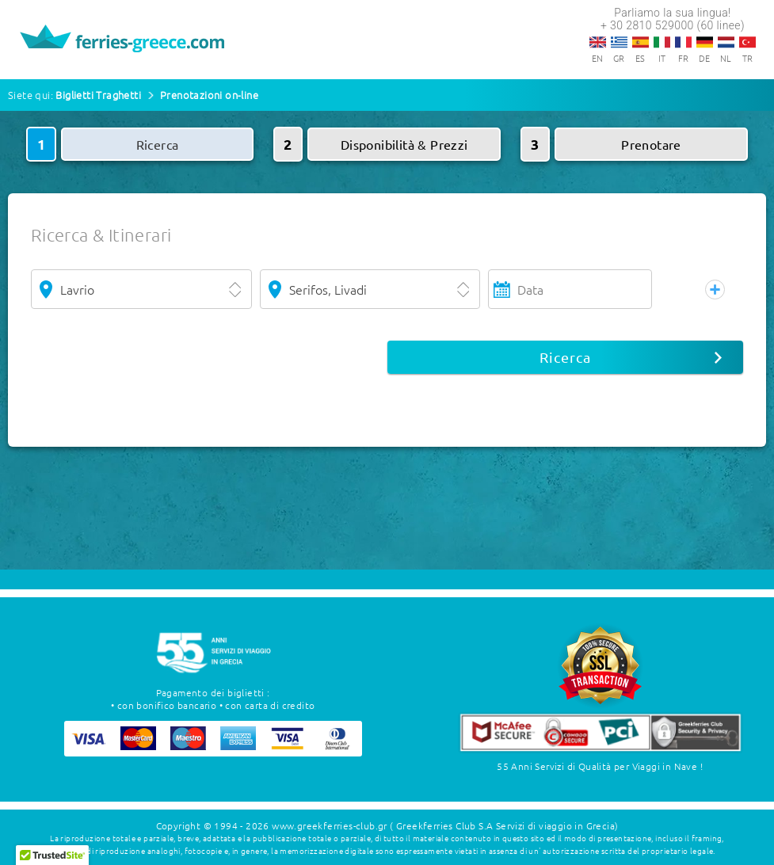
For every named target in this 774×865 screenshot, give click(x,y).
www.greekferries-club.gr (329, 825)
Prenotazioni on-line (209, 94)
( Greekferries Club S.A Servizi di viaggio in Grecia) (504, 825)
